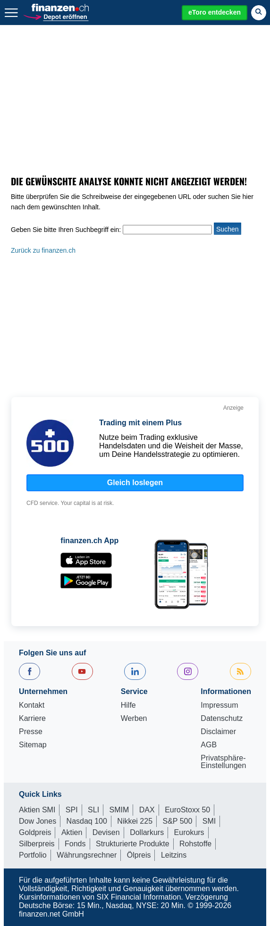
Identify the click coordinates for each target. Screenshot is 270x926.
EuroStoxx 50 (187, 810)
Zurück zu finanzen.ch (43, 250)
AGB (209, 745)
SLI (93, 810)
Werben (134, 718)
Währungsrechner (87, 855)
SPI (72, 810)
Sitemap (33, 745)
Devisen (106, 832)
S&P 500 (178, 821)
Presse (30, 732)
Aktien (71, 832)
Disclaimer (218, 732)
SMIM (119, 810)
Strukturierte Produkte (132, 844)
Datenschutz (222, 718)
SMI (209, 821)
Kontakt (31, 705)
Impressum (219, 705)
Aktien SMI (37, 810)
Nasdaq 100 (87, 821)
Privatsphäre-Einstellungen (223, 761)
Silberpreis (37, 844)
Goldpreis (35, 832)
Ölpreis (139, 855)
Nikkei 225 (134, 821)
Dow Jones (37, 821)
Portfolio (33, 855)
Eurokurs (189, 832)
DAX (147, 810)
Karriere (32, 718)
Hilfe (128, 705)
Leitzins (173, 855)
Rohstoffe (195, 844)
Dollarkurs (147, 832)
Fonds (75, 844)
